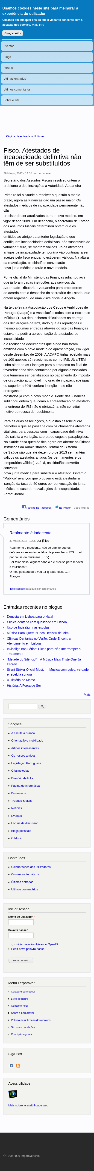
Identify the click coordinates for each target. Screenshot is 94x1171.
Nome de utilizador (21, 916)
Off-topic (16, 838)
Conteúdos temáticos (25, 874)
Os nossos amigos (23, 755)
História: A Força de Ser (24, 685)
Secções (14, 724)
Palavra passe (18, 930)
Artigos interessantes (25, 748)
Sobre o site (11, 100)
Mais (87, 694)
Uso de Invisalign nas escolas (28, 627)
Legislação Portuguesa (26, 763)
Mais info (38, 21)
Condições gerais (21, 1034)
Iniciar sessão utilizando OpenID (37, 944)
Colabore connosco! (23, 991)
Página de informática (25, 785)
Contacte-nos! (19, 1005)
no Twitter (63, 507)
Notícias (39, 136)
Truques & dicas (21, 800)
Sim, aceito (12, 29)
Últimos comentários (17, 89)
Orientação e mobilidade (27, 740)
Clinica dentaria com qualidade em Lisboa (37, 622)
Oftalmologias (20, 770)
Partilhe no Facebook (37, 507)
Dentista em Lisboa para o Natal (30, 616)
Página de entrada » (20, 136)
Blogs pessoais (21, 831)
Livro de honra (19, 998)
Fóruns (8, 67)
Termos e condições (23, 1027)
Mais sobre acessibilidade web (28, 1105)
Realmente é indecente (30, 533)
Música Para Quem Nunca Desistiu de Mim (38, 633)
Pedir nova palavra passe (27, 949)
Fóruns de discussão (24, 823)
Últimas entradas (14, 78)
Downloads (18, 793)
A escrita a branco (23, 733)
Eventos (8, 46)
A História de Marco (21, 680)
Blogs (7, 57)
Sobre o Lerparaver (22, 1012)
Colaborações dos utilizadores (31, 867)
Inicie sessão (17, 588)
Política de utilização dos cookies (31, 1019)
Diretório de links (22, 778)
